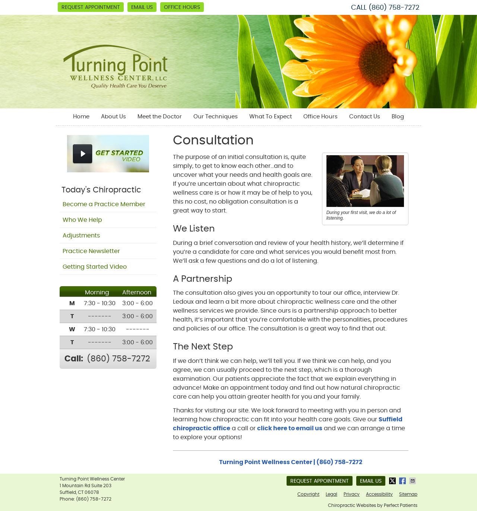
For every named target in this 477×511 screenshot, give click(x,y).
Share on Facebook (403, 481)
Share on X (393, 481)
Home (81, 116)
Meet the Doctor (160, 116)
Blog (398, 116)
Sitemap (408, 494)
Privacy (352, 494)
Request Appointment (90, 7)
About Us (113, 116)
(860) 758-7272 (394, 7)
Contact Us (364, 116)
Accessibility (379, 494)
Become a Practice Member (104, 204)
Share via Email (413, 481)
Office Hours (182, 7)
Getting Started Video (95, 267)
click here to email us (289, 428)
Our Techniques (215, 116)
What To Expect (270, 116)
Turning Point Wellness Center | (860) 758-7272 (290, 462)
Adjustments (81, 236)
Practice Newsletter (91, 251)
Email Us (142, 7)
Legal (331, 494)
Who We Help (82, 220)
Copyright (308, 494)
